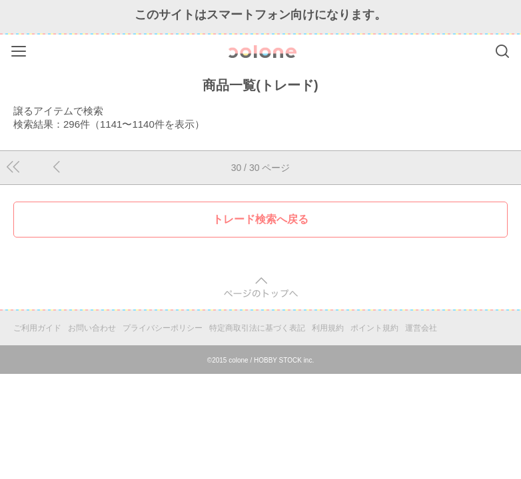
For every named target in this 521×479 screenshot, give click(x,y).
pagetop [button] (261, 287)
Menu (20, 49)
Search (502, 51)
